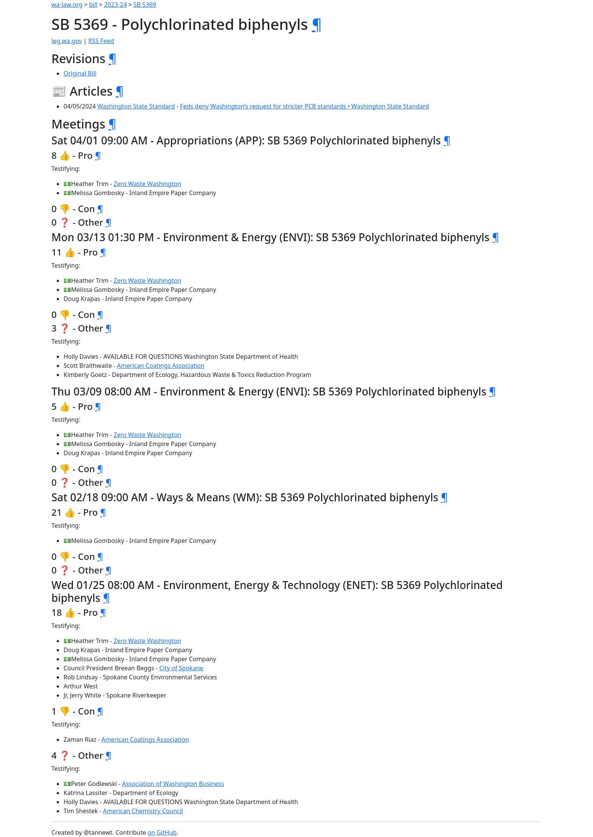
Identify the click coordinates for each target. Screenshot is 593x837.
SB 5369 (145, 4)
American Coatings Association (160, 365)
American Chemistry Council (143, 811)
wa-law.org (66, 4)
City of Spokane (181, 668)
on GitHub (162, 832)
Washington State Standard (136, 106)
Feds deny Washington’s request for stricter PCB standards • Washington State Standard (304, 106)
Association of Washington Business (173, 784)
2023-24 (115, 4)
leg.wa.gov (66, 41)
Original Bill (80, 73)
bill (93, 4)
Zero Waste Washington (148, 184)
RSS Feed (101, 41)
